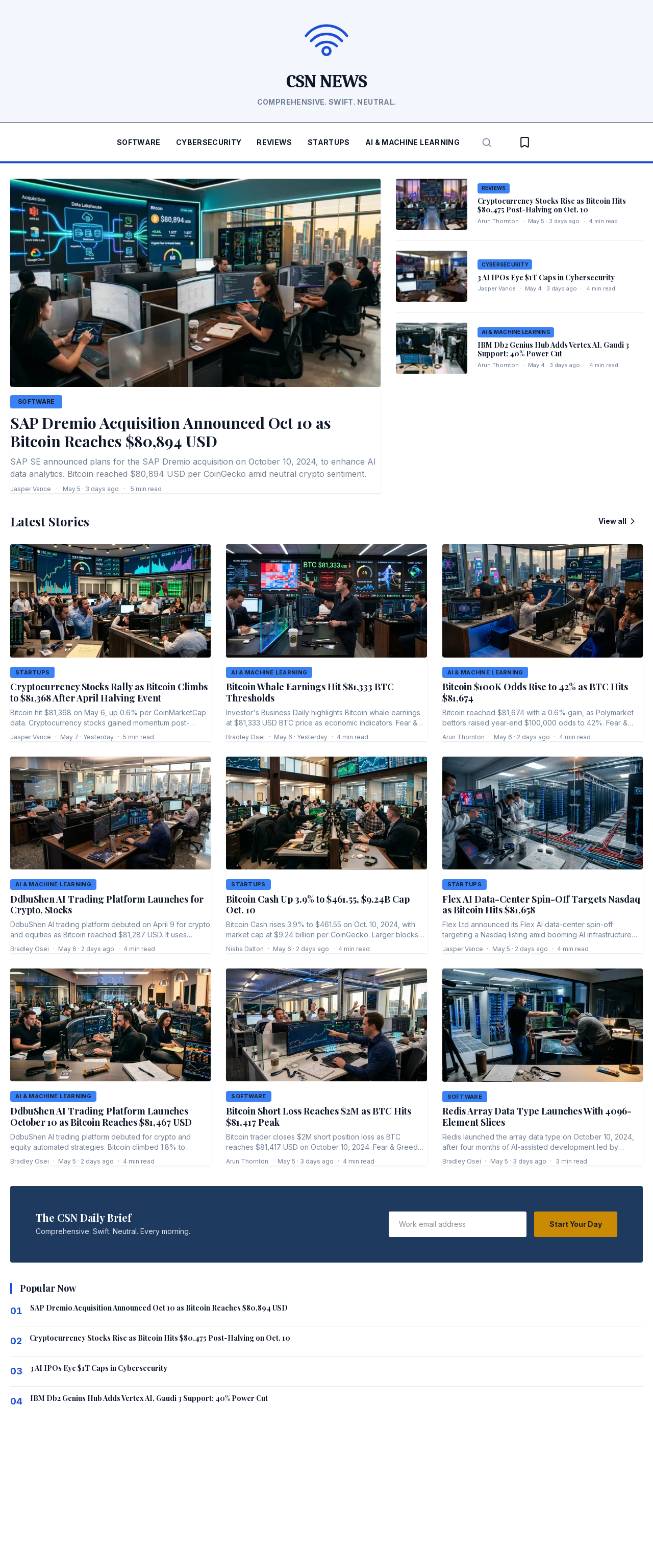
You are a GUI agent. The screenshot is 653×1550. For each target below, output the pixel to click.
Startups (326, 142)
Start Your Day (577, 1222)
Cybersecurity (210, 142)
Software (143, 142)
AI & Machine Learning (408, 142)
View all (619, 521)
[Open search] (481, 142)
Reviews (275, 142)
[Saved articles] (519, 142)
